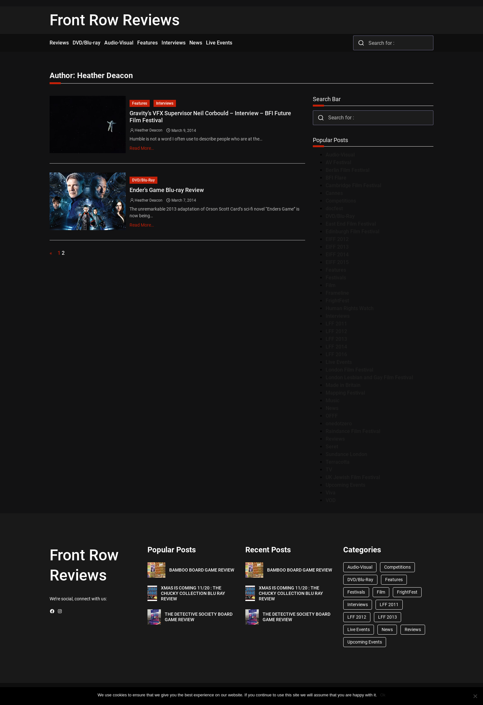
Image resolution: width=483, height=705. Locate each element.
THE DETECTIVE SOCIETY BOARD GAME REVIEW (199, 617)
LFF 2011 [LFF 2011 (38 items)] (389, 604)
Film (331, 285)
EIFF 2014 (337, 255)
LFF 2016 (336, 354)
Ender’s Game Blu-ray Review (167, 190)
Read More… (142, 148)
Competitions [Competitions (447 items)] (397, 567)
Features (139, 103)
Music (332, 400)
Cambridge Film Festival (353, 185)
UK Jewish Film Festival (353, 477)
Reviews (335, 439)
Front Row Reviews (115, 20)
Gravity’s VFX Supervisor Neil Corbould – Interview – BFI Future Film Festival (210, 117)
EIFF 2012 (337, 239)
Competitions (341, 201)
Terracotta (338, 462)
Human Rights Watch (350, 308)
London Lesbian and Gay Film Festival (369, 377)
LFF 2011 (336, 324)
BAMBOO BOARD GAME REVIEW (201, 570)
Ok (382, 695)
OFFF (332, 416)
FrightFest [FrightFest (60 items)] (407, 592)
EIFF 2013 (337, 247)
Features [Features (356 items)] (394, 579)
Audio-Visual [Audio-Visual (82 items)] (359, 567)
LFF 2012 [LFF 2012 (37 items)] (356, 617)
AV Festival (338, 162)
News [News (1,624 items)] (387, 629)
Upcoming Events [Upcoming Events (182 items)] (364, 642)
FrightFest (337, 301)
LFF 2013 (336, 339)
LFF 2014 (336, 347)
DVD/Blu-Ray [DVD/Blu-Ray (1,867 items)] (360, 579)
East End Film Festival (351, 224)
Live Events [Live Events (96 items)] (358, 629)
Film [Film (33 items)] (381, 592)
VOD (331, 500)
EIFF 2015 (337, 262)
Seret (332, 447)
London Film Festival (349, 370)
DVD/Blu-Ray (143, 180)
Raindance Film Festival (353, 431)
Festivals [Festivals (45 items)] (356, 592)
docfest (334, 208)
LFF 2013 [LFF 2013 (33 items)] (387, 617)
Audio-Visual (340, 155)
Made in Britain (343, 385)
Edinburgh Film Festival (352, 231)
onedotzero (339, 424)
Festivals (336, 278)
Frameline (337, 293)
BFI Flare (336, 178)
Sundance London (346, 454)
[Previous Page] (52, 253)
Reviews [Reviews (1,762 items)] (413, 629)
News (332, 408)
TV (329, 470)
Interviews (164, 103)
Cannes (334, 193)
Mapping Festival (345, 393)
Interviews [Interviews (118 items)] (357, 604)
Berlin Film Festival (347, 170)
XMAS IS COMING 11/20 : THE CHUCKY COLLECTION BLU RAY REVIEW (193, 593)
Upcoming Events (345, 485)
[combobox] (393, 43)
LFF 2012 (336, 331)
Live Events (339, 362)
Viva (331, 493)
